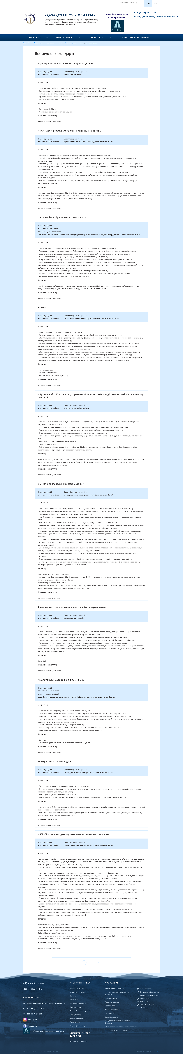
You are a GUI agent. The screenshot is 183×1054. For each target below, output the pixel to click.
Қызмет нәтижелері (77, 1017)
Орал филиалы (110, 1004)
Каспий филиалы (111, 1008)
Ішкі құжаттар (75, 1013)
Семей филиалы (111, 997)
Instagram (32, 1017)
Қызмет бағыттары (77, 987)
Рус (155, 2)
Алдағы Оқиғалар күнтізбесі (81, 1009)
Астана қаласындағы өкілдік (116, 1029)
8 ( (28, 1007)
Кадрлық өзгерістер (77, 1024)
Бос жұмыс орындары (78, 1002)
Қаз (148, 2)
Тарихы (73, 994)
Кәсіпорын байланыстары (150, 1001)
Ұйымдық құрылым (77, 990)
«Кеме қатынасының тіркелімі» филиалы (121, 1025)
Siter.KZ (155, 1050)
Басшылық (74, 998)
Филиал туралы (64, 36)
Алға (97, 961)
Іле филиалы (110, 1011)
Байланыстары (75, 1005)
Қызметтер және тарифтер (135, 36)
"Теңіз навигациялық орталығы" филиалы (117, 1020)
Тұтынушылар (95, 36)
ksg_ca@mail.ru (34, 1012)
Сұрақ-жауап (75, 1020)
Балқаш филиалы (111, 1015)
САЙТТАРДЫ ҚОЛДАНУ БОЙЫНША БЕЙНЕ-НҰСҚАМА (149, 990)
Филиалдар (35, 36)
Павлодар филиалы (112, 1000)
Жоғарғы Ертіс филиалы (114, 987)
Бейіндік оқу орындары (149, 1004)
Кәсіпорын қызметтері (78, 1040)
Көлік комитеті (145, 998)
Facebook (32, 1024)
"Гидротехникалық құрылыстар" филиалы (117, 992)
